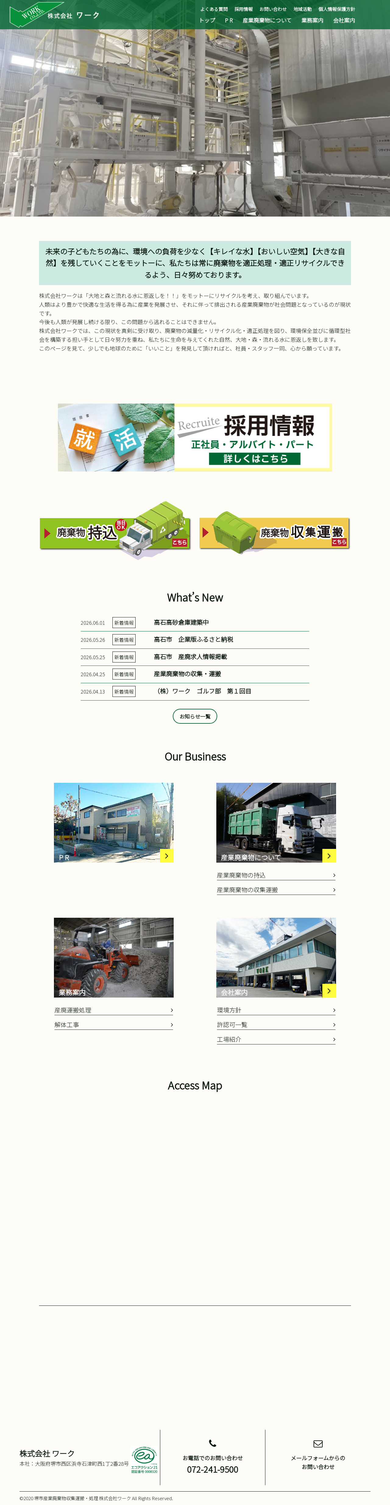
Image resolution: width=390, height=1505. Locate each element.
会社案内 (344, 20)
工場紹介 (276, 1061)
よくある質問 (214, 9)
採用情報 (243, 9)
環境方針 (276, 1032)
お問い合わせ (273, 9)
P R (229, 20)
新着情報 (124, 644)
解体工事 (114, 1046)
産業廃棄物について (267, 20)
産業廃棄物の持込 (276, 897)
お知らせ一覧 (195, 738)
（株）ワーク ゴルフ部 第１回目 (202, 713)
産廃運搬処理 (114, 1032)
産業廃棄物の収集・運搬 (187, 695)
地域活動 (302, 9)
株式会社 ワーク (47, 1453)
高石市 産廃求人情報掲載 (190, 678)
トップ (207, 20)
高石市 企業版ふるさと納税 (193, 661)
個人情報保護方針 (336, 9)
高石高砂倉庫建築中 (181, 644)
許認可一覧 (276, 1046)
